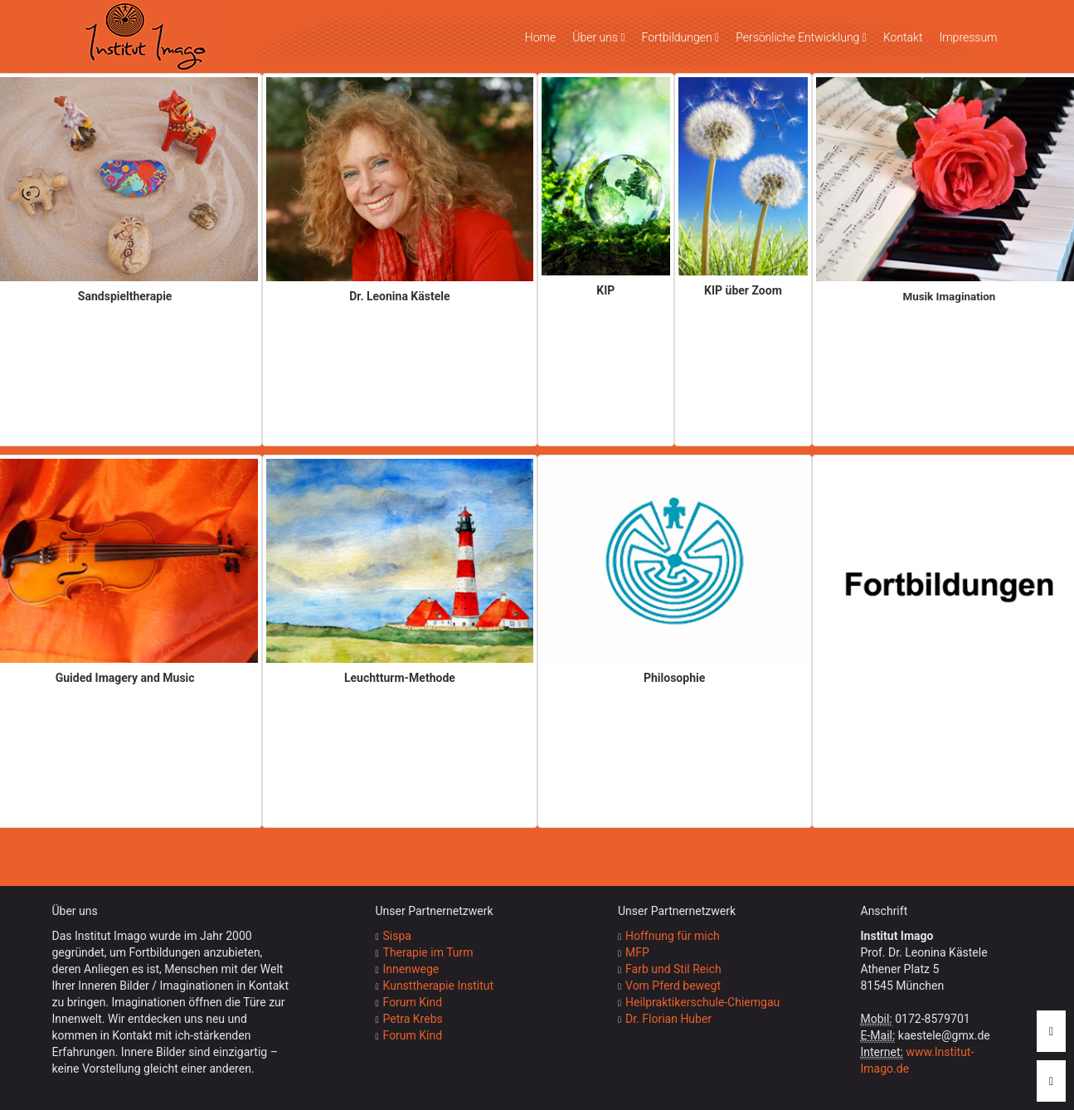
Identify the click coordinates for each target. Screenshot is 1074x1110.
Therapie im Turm (428, 952)
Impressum (968, 37)
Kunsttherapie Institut (438, 985)
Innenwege (411, 969)
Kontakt (903, 37)
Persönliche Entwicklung (801, 37)
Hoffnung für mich (672, 935)
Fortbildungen (681, 37)
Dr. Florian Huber (668, 1018)
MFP (637, 952)
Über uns (598, 37)
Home (540, 37)
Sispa (397, 935)
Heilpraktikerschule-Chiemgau (702, 1002)
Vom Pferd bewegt (673, 985)
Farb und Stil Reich (673, 969)
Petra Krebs (413, 1018)
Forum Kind (413, 1002)
